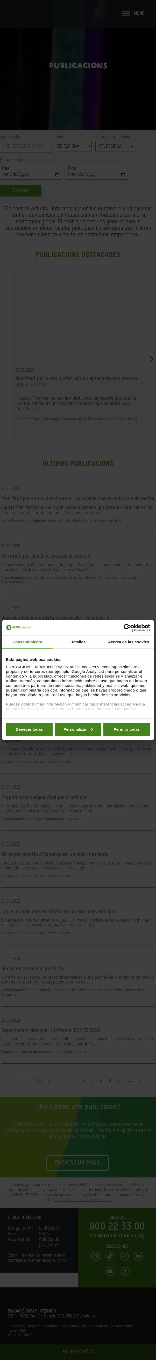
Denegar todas (29, 729)
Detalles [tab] (78, 642)
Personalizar (78, 729)
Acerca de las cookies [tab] (128, 642)
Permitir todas (127, 729)
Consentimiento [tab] (27, 642)
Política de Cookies (38, 709)
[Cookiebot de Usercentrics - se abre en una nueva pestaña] (127, 628)
